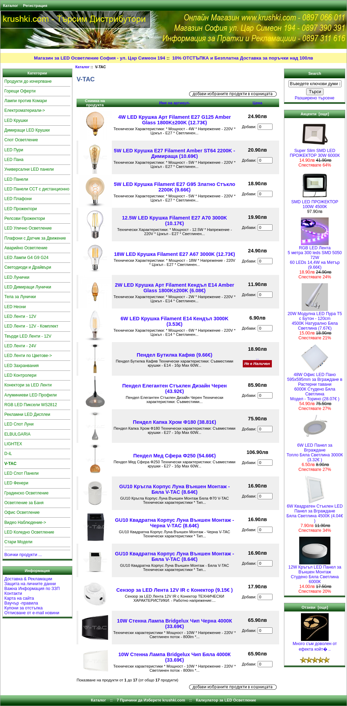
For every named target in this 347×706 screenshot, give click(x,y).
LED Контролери (21, 375)
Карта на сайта (19, 598)
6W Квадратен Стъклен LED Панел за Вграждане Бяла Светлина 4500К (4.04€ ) (314, 511)
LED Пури (14, 150)
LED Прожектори (21, 208)
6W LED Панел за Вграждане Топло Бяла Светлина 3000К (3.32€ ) (315, 450)
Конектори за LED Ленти (28, 385)
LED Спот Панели (22, 473)
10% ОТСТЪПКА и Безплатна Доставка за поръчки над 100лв (242, 58)
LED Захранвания (22, 365)
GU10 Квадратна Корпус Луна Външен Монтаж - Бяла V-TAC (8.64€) (174, 556)
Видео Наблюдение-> (25, 522)
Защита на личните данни (30, 583)
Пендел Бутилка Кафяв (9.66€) (174, 355)
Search (314, 73)
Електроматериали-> (25, 110)
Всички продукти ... (23, 554)
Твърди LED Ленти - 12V (28, 336)
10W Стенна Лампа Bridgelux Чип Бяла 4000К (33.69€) (174, 657)
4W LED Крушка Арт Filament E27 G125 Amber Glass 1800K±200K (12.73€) (174, 119)
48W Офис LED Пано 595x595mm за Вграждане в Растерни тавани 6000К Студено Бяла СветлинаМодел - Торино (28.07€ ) (314, 384)
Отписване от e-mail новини (32, 612)
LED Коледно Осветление (29, 532)
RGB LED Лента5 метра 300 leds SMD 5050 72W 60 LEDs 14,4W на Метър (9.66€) (315, 256)
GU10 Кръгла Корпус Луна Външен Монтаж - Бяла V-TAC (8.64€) (174, 489)
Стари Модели (19, 541)
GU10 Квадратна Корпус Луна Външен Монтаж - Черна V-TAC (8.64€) (174, 522)
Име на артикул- (174, 103)
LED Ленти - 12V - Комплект (32, 326)
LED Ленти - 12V (20, 316)
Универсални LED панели (29, 169)
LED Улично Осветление (28, 228)
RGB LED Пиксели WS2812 (31, 404)
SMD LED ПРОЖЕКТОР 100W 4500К (314, 202)
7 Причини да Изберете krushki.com (151, 700)
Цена (258, 103)
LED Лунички (17, 277)
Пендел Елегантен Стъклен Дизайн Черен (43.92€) (174, 388)
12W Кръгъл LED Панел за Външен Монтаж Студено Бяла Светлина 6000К (314, 572)
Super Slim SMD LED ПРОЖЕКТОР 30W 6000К (315, 151)
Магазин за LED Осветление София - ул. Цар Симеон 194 (99, 58)
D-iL (8, 453)
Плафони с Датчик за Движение (35, 238)
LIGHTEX (13, 443)
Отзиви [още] (315, 607)
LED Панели (16, 179)
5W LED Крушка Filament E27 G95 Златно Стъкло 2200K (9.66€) (174, 187)
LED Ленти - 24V (20, 345)
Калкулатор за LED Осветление (226, 700)
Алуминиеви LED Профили (31, 395)
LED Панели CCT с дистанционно (37, 189)
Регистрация (35, 5)
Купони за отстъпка (24, 608)
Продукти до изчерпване (28, 81)
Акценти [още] (315, 114)
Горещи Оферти (20, 91)
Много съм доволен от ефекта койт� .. (315, 644)
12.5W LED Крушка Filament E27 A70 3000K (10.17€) (174, 220)
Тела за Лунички (20, 296)
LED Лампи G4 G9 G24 (26, 257)
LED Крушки (16, 120)
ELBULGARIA (17, 434)
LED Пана (14, 159)
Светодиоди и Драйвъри (28, 267)
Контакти (13, 593)
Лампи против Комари (26, 100)
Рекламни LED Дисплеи (28, 414)
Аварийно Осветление (26, 247)
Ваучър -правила (21, 603)
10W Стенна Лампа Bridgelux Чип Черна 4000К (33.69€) (174, 623)
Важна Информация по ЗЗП (32, 588)
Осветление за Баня (24, 502)
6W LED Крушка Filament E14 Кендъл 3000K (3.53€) (175, 321)
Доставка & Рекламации (28, 579)
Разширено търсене (315, 98)
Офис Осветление (22, 512)
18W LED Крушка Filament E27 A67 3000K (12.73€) (174, 254)
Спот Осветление (21, 139)
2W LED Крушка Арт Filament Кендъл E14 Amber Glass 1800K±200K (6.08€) (174, 287)
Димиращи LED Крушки (27, 130)
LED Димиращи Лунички (28, 287)
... (257, 358)
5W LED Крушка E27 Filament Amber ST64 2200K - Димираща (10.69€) (174, 153)
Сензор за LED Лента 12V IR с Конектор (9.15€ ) (174, 590)
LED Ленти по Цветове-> (28, 355)
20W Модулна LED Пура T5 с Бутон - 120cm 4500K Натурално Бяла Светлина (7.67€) (315, 319)
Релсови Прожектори (25, 218)
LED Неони (15, 306)
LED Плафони (18, 198)
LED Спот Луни (19, 424)
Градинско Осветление (27, 493)
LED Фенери (16, 483)
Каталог (10, 5)
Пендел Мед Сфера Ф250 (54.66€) (174, 455)
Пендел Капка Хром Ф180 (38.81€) (174, 422)
